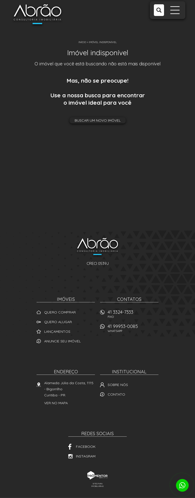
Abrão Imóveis (97, 247)
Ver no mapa (56, 403)
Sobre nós (118, 384)
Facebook (85, 446)
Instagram (85, 456)
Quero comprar (60, 312)
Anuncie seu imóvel (62, 341)
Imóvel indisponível (103, 42)
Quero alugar (58, 322)
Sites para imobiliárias (97, 484)
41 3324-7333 (133, 315)
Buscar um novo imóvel (98, 120)
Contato (116, 394)
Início (82, 42)
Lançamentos (57, 331)
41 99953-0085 (133, 329)
